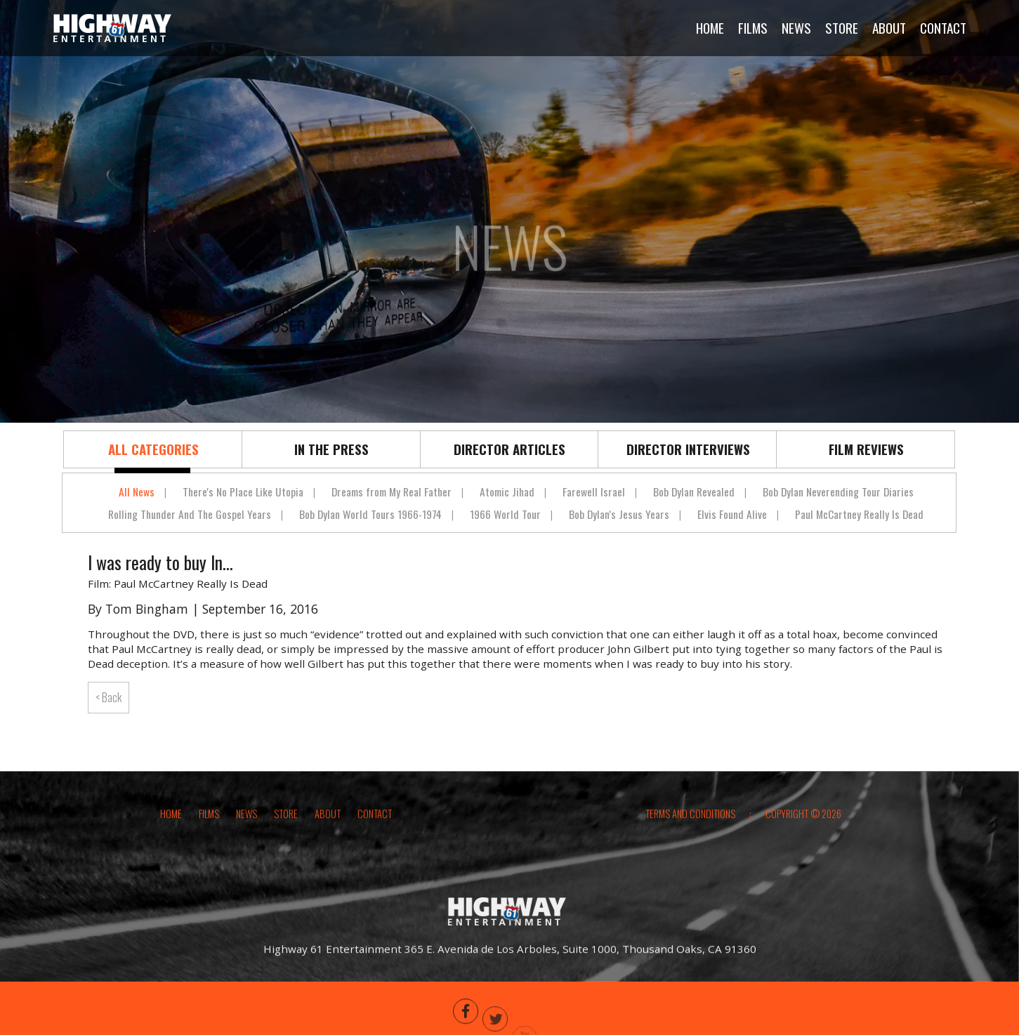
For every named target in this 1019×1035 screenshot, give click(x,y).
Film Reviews (866, 449)
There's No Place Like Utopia (243, 491)
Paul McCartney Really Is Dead (859, 514)
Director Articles (509, 449)
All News (137, 491)
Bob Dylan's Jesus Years (619, 514)
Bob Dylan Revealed (694, 491)
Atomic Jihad (507, 491)
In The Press (331, 449)
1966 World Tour (505, 514)
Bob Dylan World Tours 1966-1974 (370, 514)
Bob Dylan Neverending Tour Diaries (838, 491)
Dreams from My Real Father (391, 491)
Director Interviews (688, 449)
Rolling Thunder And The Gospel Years (189, 514)
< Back (108, 697)
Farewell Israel (594, 491)
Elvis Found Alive (732, 514)
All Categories (153, 449)
